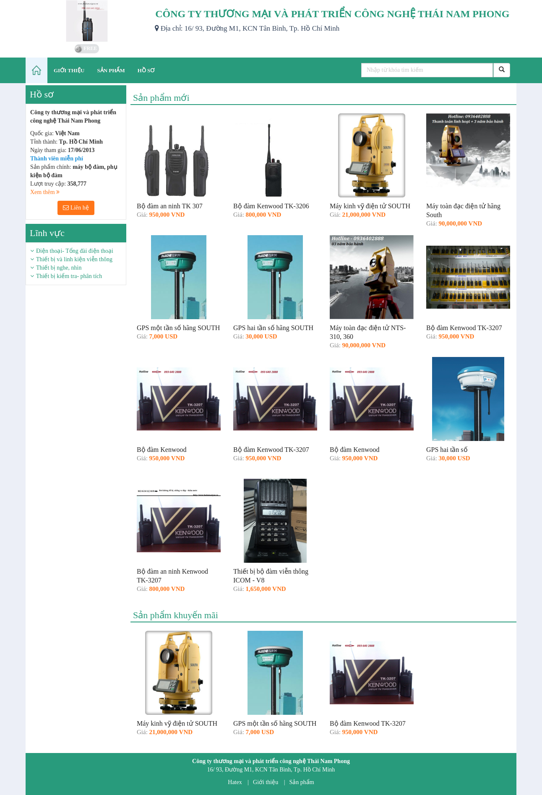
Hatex (235, 782)
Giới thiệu (265, 782)
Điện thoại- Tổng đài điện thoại (74, 251)
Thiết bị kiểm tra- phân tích (69, 276)
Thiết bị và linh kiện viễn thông (74, 259)
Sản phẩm (301, 782)
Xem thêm (45, 192)
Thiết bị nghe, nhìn (58, 268)
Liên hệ (76, 208)
